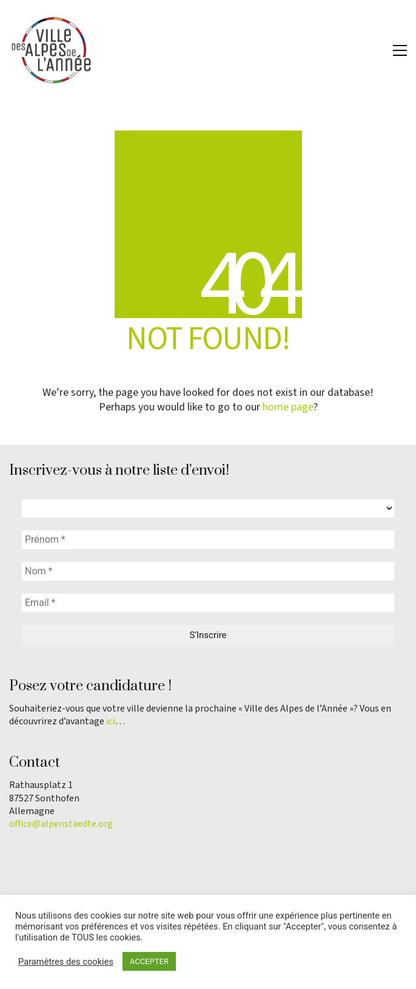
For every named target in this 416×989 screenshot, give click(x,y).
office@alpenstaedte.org (61, 824)
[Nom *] (208, 571)
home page (288, 407)
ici (110, 721)
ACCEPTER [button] (149, 961)
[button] (400, 50)
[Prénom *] (208, 539)
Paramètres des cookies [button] (65, 961)
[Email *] (208, 603)
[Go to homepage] (51, 50)
